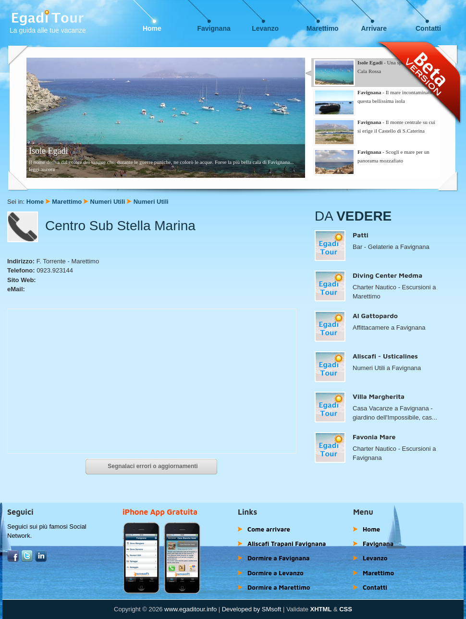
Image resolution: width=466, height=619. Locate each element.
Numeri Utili (107, 201)
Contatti (428, 28)
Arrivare (374, 28)
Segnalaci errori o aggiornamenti (152, 466)
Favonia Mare (374, 437)
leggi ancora (42, 169)
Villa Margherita (379, 396)
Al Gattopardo (375, 315)
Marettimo (323, 28)
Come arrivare (268, 529)
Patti (360, 235)
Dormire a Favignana (278, 558)
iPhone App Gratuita (160, 512)
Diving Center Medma (387, 275)
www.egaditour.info (190, 609)
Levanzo (265, 28)
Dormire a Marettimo (278, 587)
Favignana (214, 28)
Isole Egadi (48, 151)
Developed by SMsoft (252, 609)
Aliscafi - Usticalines (385, 356)
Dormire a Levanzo (275, 573)
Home (152, 28)
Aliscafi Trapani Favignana (286, 543)
